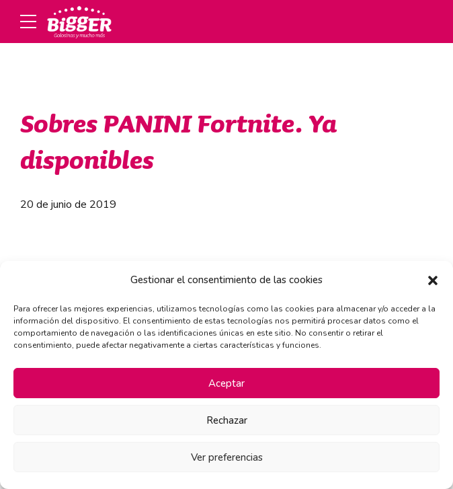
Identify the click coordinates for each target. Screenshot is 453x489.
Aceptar (226, 383)
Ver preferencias (227, 457)
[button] (433, 280)
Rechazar (226, 420)
